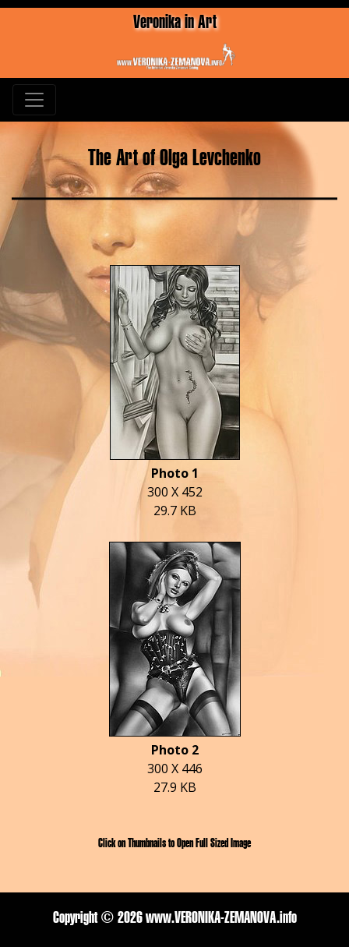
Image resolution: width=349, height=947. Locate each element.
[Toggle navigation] (34, 99)
